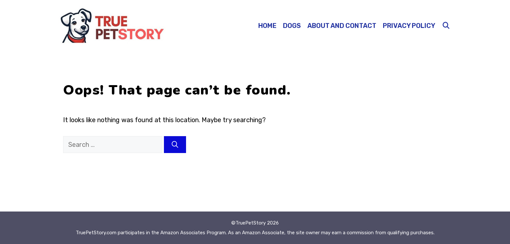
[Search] (175, 144)
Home (267, 26)
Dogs (292, 26)
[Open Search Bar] (445, 25)
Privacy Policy (409, 26)
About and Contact (341, 26)
